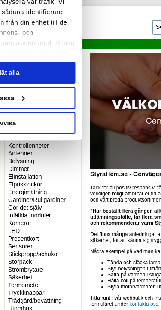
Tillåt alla (80, 199)
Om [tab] (131, 53)
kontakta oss (143, 304)
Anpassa (81, 225)
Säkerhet (20, 277)
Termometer (24, 285)
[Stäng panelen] (147, 25)
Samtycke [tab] (30, 53)
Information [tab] (81, 53)
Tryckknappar (26, 292)
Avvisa (80, 250)
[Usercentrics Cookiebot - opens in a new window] (95, 25)
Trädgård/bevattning (35, 300)
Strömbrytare (25, 269)
